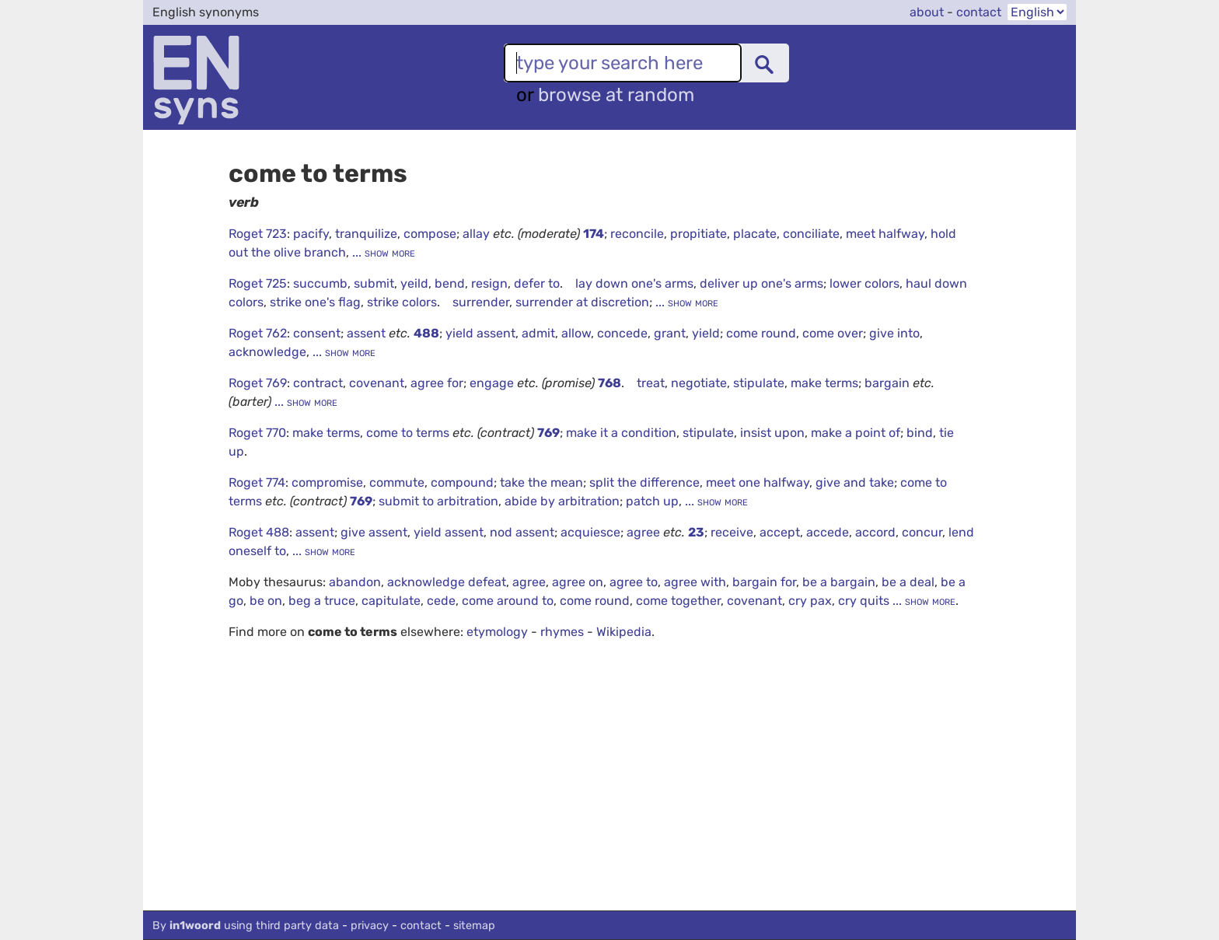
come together (678, 600)
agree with (695, 582)
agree (645, 532)
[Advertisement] (602, 794)
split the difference (644, 482)
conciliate (811, 233)
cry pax (810, 600)
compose (429, 233)
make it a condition (621, 432)
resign (489, 283)
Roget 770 (257, 432)
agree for (436, 383)
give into (894, 333)
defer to (537, 283)
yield (706, 333)
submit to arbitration (438, 501)
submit (374, 283)
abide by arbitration (562, 501)
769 (548, 432)
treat (651, 383)
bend (450, 283)
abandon (355, 582)
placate (755, 233)
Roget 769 (258, 383)
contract (318, 383)
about (927, 12)
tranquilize (366, 233)
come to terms (409, 432)
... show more (382, 252)
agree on (577, 582)
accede (827, 532)
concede (622, 333)
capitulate (391, 600)
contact (978, 12)
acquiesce (590, 532)
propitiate (698, 233)
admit (538, 333)
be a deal (908, 582)
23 (696, 532)
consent (317, 333)
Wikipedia (623, 631)
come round (761, 333)
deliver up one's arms (761, 283)
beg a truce (321, 600)
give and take (855, 482)
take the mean (541, 482)
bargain (888, 383)
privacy (370, 925)
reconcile (637, 233)
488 (426, 333)
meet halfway (885, 233)
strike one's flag (315, 302)
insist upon (772, 432)
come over (832, 333)
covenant (376, 383)
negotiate (699, 383)
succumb (320, 283)
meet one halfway (757, 482)
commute (396, 482)
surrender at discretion (582, 302)
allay (478, 233)
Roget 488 (259, 532)
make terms (824, 383)
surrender (480, 302)
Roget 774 (257, 482)
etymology (497, 631)
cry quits (863, 600)
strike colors (402, 302)
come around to (508, 600)
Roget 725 (258, 283)
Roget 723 (258, 233)
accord (875, 532)
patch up (652, 501)
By (245, 925)
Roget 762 (258, 333)
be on (266, 600)
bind (919, 432)
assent (368, 333)
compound (462, 482)
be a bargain (838, 582)
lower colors (864, 283)
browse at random (616, 95)
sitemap (474, 925)
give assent (374, 532)
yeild (414, 283)
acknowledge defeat (446, 582)
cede (441, 600)
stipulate (758, 383)
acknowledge (267, 351)
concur (922, 532)
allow (576, 333)
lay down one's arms (634, 283)
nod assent (522, 532)
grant (670, 333)
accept (780, 532)
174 (593, 233)
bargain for (764, 582)
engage (493, 383)
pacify (311, 233)
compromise (327, 482)
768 (609, 383)
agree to (634, 582)
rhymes (562, 631)
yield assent (480, 333)
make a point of (855, 432)
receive (732, 532)
